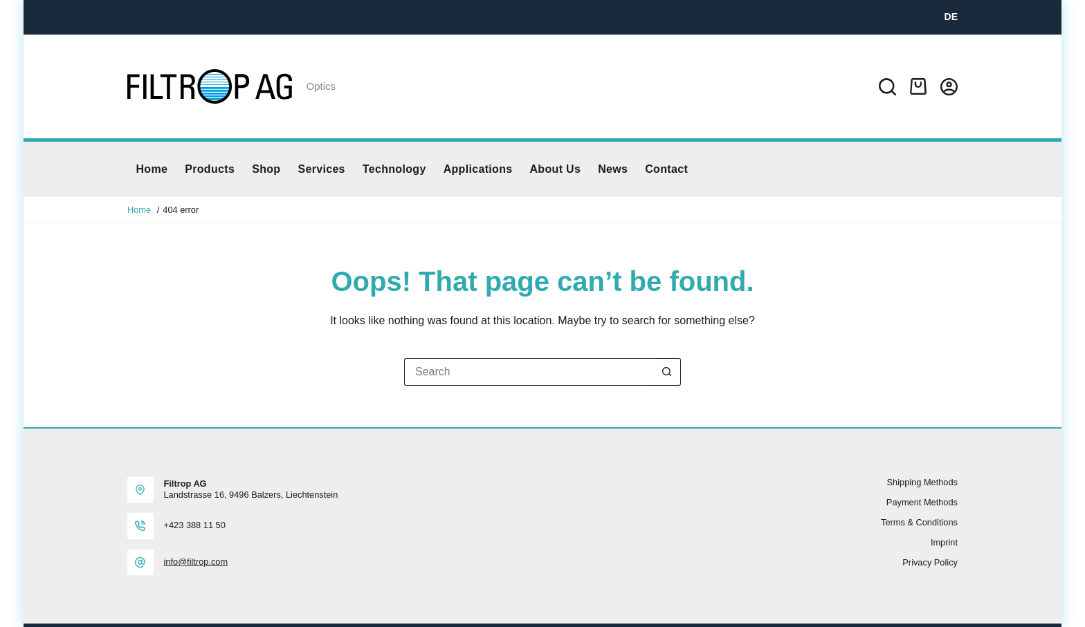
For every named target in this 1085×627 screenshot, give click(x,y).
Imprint (944, 542)
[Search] (887, 86)
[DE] (951, 17)
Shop (266, 169)
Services (321, 169)
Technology (394, 169)
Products (210, 169)
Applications (478, 169)
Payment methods (922, 502)
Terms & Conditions (919, 522)
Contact (666, 169)
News (613, 169)
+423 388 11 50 (195, 525)
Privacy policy (930, 562)
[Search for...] (528, 372)
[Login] (949, 86)
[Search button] (667, 372)
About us (555, 169)
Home (152, 169)
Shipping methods (922, 482)
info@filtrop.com (196, 561)
